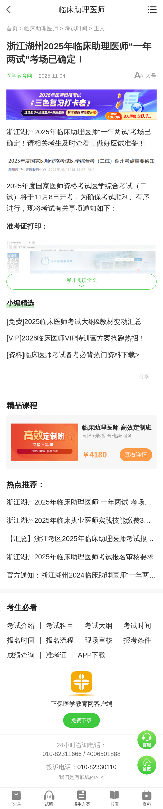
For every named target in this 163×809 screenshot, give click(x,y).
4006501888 (104, 754)
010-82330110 (97, 767)
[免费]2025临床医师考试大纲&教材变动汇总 (73, 322)
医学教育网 (19, 76)
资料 (146, 804)
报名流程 (60, 640)
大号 (151, 76)
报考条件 (137, 640)
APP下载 (92, 655)
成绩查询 (21, 655)
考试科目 (60, 626)
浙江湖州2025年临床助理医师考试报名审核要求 (80, 557)
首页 (12, 28)
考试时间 (76, 28)
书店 (114, 804)
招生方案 (81, 804)
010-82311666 (62, 754)
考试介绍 (21, 626)
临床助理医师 (41, 28)
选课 (16, 804)
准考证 (56, 655)
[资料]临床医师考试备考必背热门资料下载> (72, 355)
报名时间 (21, 640)
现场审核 (98, 640)
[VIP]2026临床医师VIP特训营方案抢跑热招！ (75, 338)
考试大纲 (98, 626)
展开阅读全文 (81, 282)
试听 (49, 804)
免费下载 (81, 720)
